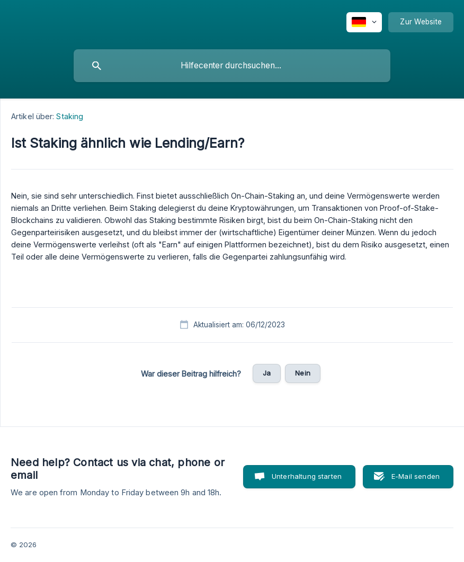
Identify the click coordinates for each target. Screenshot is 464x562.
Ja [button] (267, 373)
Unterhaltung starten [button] (307, 476)
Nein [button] (302, 373)
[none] (364, 22)
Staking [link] (69, 116)
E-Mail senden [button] (415, 476)
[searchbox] (232, 65)
